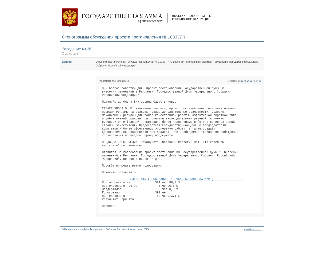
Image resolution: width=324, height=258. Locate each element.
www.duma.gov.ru (253, 252)
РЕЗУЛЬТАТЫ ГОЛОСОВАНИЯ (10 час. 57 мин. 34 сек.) (173, 196)
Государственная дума (136, 17)
